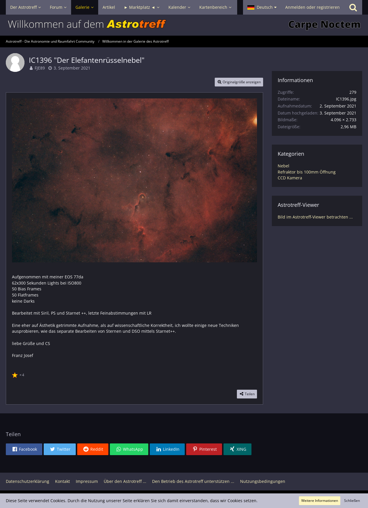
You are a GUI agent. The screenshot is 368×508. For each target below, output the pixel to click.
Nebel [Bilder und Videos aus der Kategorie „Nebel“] (283, 166)
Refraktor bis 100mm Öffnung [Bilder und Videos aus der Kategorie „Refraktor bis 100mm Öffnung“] (307, 172)
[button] (262, 7)
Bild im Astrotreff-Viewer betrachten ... (315, 217)
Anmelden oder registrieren (312, 7)
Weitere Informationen (319, 500)
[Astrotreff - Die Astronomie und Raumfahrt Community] (184, 25)
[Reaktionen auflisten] (19, 374)
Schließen (352, 500)
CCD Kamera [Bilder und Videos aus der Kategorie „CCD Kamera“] (290, 178)
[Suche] (353, 7)
